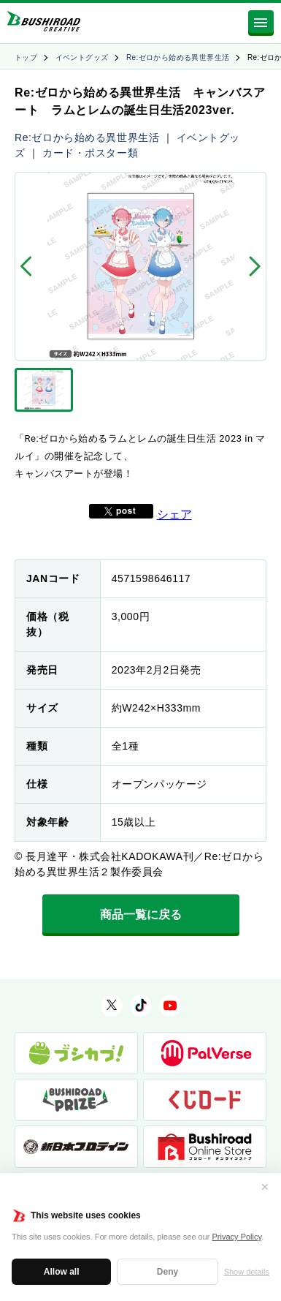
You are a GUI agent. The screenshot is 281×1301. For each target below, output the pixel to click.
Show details (246, 1271)
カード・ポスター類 (90, 153)
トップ (26, 57)
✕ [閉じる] (265, 1187)
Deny (167, 1272)
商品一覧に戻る (141, 914)
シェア (174, 514)
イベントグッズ (82, 57)
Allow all (62, 1272)
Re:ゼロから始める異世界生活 (178, 57)
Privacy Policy (237, 1236)
